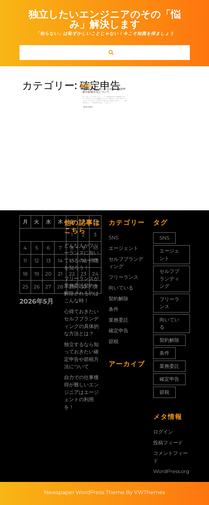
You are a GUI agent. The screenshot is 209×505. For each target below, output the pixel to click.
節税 (114, 341)
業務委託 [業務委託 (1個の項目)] (169, 366)
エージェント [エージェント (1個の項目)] (169, 254)
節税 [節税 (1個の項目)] (164, 392)
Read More (93, 99)
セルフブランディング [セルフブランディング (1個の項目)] (169, 278)
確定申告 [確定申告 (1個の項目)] (169, 379)
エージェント (123, 248)
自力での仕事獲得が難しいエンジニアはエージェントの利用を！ (81, 392)
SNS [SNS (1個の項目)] (164, 238)
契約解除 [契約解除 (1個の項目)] (169, 340)
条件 (114, 309)
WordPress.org (171, 471)
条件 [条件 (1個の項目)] (164, 353)
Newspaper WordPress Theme (84, 492)
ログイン (163, 432)
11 (91, 84)
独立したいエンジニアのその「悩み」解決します (104, 19)
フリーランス (123, 277)
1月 (90, 84)
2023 (93, 84)
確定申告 (118, 330)
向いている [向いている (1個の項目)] (169, 323)
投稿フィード (168, 442)
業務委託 (118, 320)
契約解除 (118, 298)
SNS (114, 237)
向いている (121, 287)
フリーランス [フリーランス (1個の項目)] (169, 303)
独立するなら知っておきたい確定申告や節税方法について (104, 87)
